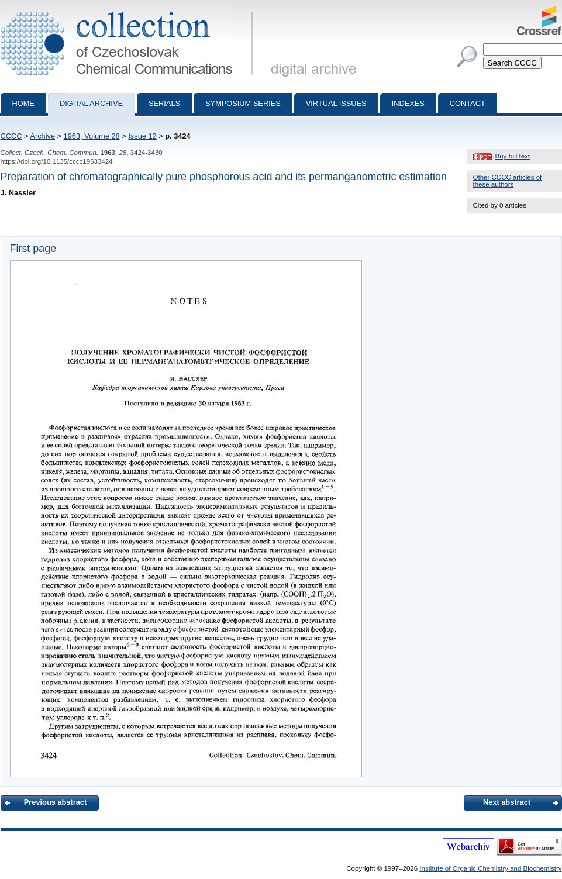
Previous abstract (55, 802)
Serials (164, 103)
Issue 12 (142, 136)
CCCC (11, 136)
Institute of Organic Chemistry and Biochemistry (490, 868)
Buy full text (512, 156)
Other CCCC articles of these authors (507, 181)
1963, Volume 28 (92, 136)
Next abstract (506, 802)
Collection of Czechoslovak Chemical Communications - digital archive (129, 10)
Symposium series (243, 103)
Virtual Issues (336, 103)
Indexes (408, 103)
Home (23, 103)
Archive (42, 136)
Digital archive (91, 103)
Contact (467, 103)
